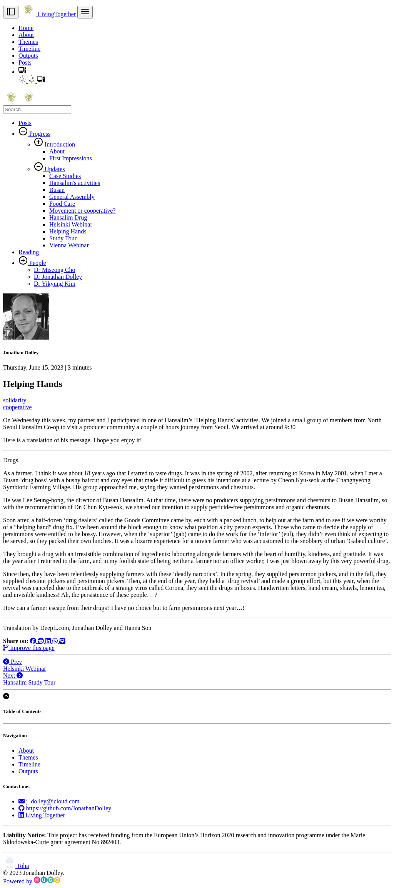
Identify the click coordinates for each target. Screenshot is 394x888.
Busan (57, 190)
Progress (39, 133)
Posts (25, 62)
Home (25, 28)
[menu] (85, 12)
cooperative (17, 407)
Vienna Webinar (69, 245)
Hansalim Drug (68, 217)
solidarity (14, 400)
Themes (28, 41)
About (26, 35)
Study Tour (63, 238)
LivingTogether (48, 14)
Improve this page (29, 648)
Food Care (62, 203)
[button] (22, 71)
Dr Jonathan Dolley (58, 276)
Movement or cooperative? (82, 210)
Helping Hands (67, 231)
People (37, 263)
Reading (28, 252)
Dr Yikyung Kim (54, 283)
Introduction (59, 144)
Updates (54, 169)
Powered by (31, 881)
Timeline (29, 48)
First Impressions (70, 158)
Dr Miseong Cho (54, 270)
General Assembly (72, 196)
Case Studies (65, 176)
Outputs (28, 55)
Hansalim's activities (74, 183)
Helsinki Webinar (70, 224)
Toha (16, 866)
